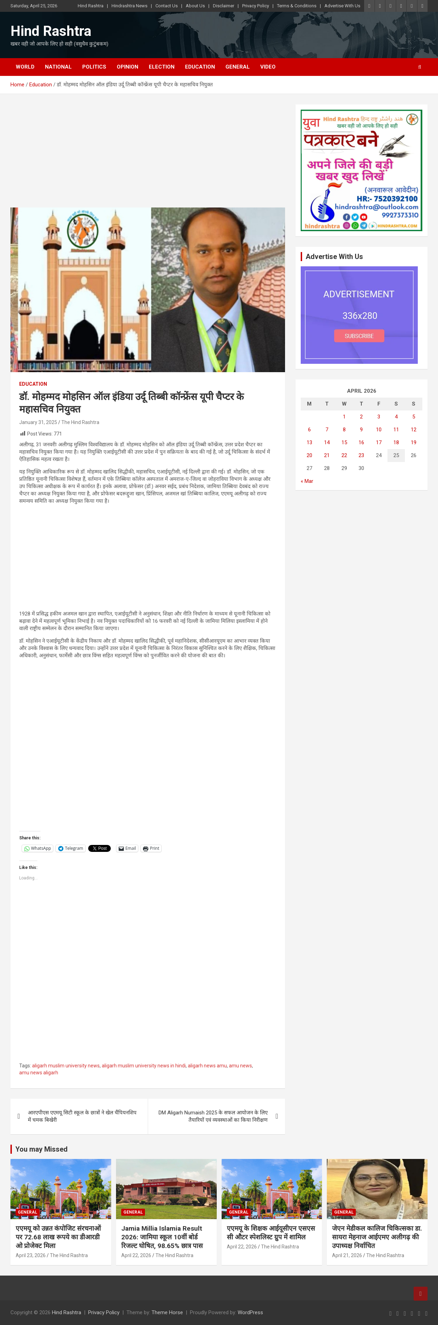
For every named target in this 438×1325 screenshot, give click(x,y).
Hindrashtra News (129, 5)
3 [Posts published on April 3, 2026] (378, 417)
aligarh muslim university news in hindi (144, 1065)
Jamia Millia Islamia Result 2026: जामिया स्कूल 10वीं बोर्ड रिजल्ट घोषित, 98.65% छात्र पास (162, 1236)
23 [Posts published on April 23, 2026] (361, 455)
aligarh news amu (207, 1065)
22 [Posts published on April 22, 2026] (344, 455)
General (237, 67)
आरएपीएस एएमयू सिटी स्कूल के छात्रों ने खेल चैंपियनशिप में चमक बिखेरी (82, 1116)
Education (200, 67)
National (58, 67)
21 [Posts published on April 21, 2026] (327, 455)
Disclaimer (223, 5)
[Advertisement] (147, 156)
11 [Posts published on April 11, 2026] (396, 429)
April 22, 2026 (136, 1255)
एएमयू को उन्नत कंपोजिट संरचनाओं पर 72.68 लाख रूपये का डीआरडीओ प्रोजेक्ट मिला (59, 1236)
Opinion (127, 67)
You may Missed (41, 1149)
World (25, 67)
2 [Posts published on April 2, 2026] (361, 417)
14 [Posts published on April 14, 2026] (327, 442)
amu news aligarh (38, 1072)
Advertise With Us (342, 5)
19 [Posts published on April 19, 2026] (413, 442)
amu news (240, 1065)
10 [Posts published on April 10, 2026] (379, 429)
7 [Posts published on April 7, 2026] (326, 429)
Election (162, 67)
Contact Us (166, 5)
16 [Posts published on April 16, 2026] (361, 442)
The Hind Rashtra (80, 422)
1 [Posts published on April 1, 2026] (344, 417)
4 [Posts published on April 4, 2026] (396, 417)
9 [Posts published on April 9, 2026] (361, 429)
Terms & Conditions (296, 5)
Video (268, 67)
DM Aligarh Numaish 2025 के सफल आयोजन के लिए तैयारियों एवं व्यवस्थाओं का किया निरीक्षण (213, 1116)
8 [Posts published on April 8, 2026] (344, 429)
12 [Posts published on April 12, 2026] (413, 429)
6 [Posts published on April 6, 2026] (309, 429)
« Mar (307, 481)
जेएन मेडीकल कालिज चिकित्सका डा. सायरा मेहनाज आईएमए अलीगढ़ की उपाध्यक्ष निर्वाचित (377, 1236)
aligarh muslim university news (66, 1065)
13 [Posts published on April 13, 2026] (309, 442)
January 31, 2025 (38, 422)
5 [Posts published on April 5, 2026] (413, 417)
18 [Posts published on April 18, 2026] (396, 442)
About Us (195, 5)
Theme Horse (167, 1312)
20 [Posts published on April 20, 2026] (309, 455)
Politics (94, 67)
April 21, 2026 (347, 1255)
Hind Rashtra (90, 5)
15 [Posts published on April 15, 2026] (344, 442)
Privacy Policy (255, 5)
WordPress (250, 1312)
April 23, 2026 (31, 1255)
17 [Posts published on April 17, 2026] (379, 442)
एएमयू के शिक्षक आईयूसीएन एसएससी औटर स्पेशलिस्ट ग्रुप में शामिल (271, 1232)
